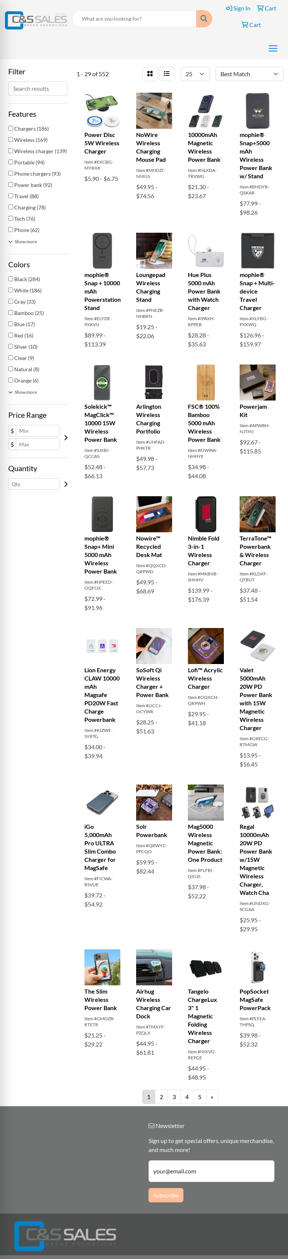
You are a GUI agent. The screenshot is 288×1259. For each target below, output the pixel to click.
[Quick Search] (134, 18)
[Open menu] (273, 48)
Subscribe (165, 1195)
